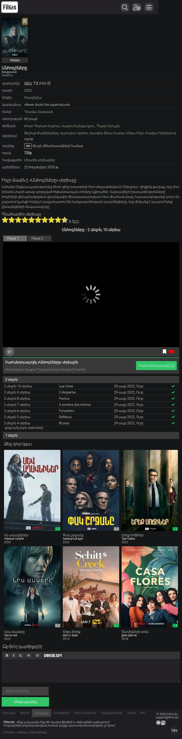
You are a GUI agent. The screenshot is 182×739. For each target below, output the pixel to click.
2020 (28, 90)
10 (64, 219)
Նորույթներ (61, 713)
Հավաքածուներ (112, 713)
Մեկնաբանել (25, 702)
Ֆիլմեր (24, 713)
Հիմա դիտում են (85, 713)
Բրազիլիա (33, 97)
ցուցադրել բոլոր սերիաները (24, 428)
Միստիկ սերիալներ (39, 160)
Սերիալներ (41, 713)
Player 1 (13, 238)
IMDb (28, 83)
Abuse (131, 713)
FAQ (142, 713)
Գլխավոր (8, 713)
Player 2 (37, 238)
